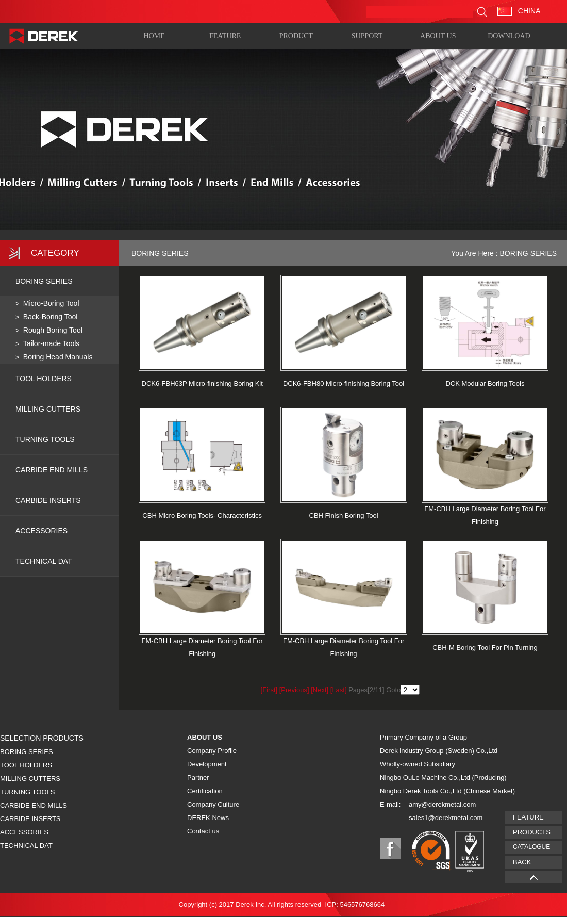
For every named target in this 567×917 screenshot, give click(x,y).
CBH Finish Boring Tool (343, 515)
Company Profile (212, 751)
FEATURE (225, 35)
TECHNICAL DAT (26, 845)
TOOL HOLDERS (43, 378)
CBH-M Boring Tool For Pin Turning (485, 647)
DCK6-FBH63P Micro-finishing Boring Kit (202, 383)
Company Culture (213, 804)
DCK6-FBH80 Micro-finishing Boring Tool (343, 383)
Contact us (203, 831)
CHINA (518, 11)
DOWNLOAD (509, 35)
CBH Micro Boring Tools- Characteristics (202, 515)
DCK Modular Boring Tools (484, 383)
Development (207, 764)
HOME (153, 35)
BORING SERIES (43, 281)
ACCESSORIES (41, 531)
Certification (205, 791)
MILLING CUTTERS (47, 409)
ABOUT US (438, 35)
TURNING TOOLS (45, 439)
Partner (198, 777)
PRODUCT (296, 35)
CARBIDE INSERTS (48, 500)
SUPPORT (367, 35)
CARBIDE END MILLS (51, 470)
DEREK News (208, 818)
